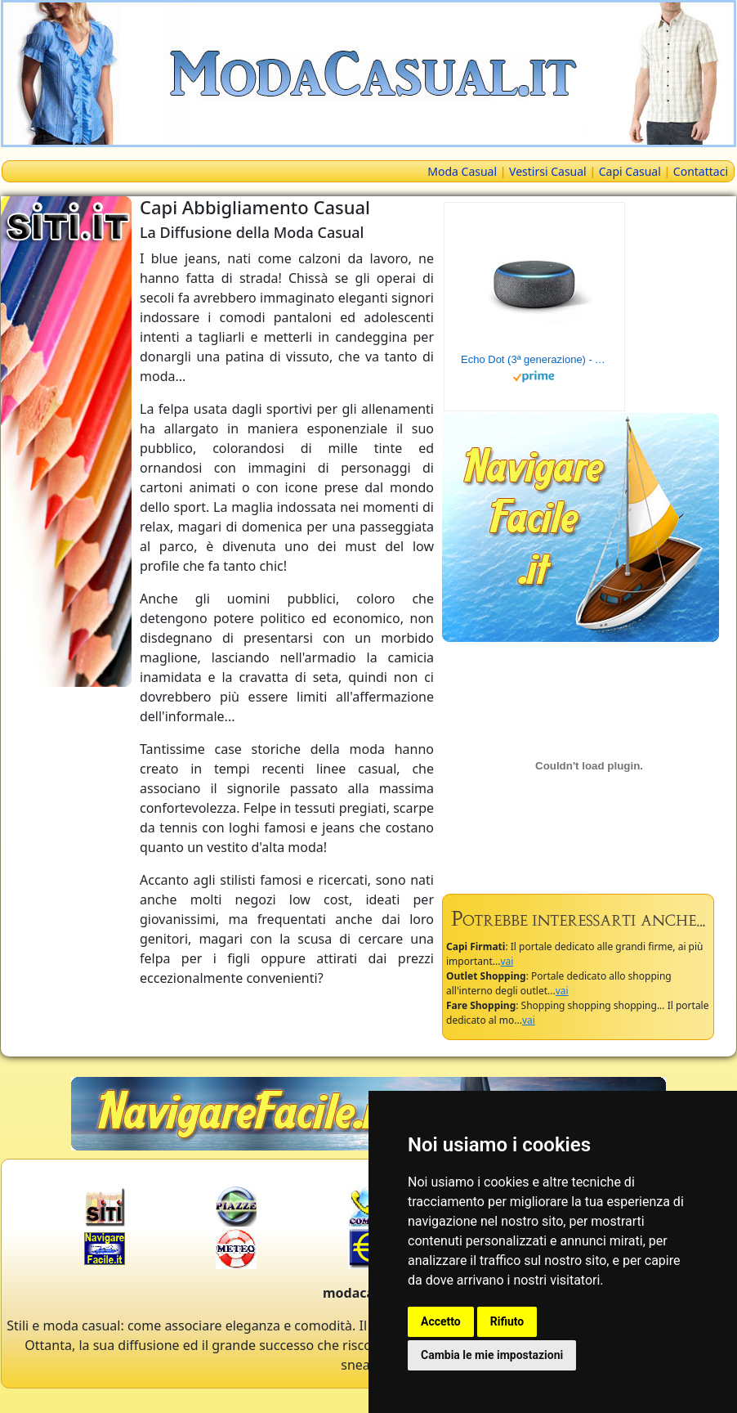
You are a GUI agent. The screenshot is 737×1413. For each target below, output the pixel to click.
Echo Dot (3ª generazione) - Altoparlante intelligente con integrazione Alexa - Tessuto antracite (534, 359)
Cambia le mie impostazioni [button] (492, 1354)
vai (506, 961)
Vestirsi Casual (548, 171)
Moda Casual (462, 171)
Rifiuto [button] (507, 1321)
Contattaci (700, 171)
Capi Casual (630, 171)
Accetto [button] (441, 1321)
